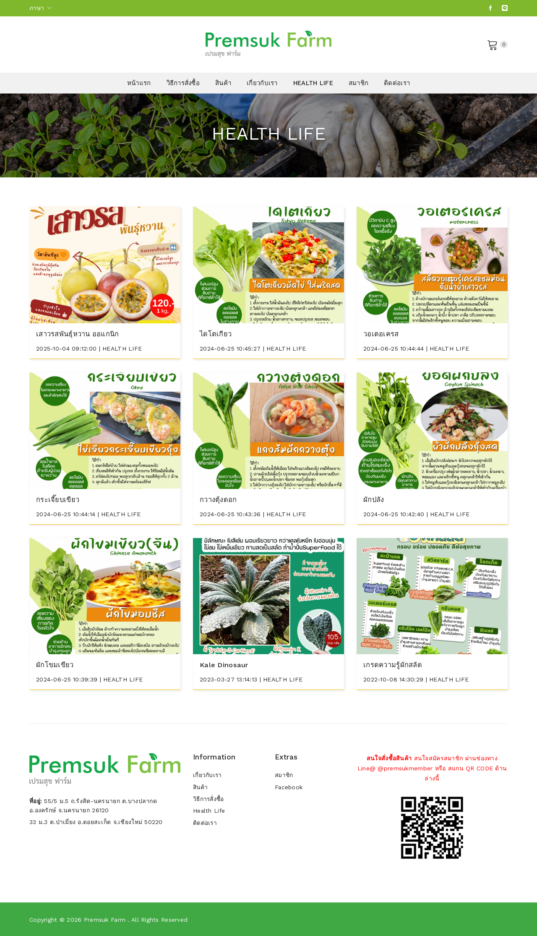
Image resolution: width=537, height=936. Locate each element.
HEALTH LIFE (313, 83)
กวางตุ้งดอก (219, 499)
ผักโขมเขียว (55, 664)
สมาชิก (358, 83)
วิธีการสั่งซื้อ (183, 83)
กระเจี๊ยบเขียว (58, 499)
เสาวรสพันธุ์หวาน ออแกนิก (79, 334)
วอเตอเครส (381, 334)
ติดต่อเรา (397, 83)
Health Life (209, 812)
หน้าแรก (139, 83)
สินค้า (223, 83)
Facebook (289, 786)
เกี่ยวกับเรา (262, 83)
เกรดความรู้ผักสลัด (393, 664)
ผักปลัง (373, 499)
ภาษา (40, 8)
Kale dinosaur (225, 664)
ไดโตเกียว (216, 334)
